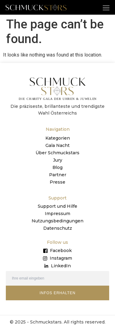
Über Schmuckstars (57, 152)
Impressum (57, 213)
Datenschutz (57, 228)
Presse (57, 182)
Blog (57, 167)
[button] (106, 7)
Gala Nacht (57, 145)
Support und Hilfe (57, 206)
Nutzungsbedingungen (57, 221)
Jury (57, 160)
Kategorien (57, 138)
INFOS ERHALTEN (57, 293)
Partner (57, 174)
